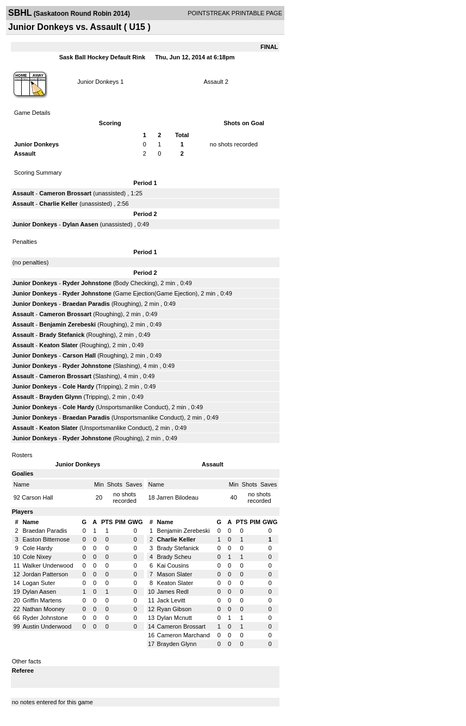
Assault (213, 81)
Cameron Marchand (183, 635)
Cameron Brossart (65, 193)
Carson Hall (79, 355)
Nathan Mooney (43, 609)
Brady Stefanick (61, 334)
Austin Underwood (46, 626)
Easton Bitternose (46, 539)
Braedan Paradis (86, 303)
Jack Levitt (171, 600)
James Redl (173, 591)
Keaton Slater (58, 345)
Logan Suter (38, 583)
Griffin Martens (41, 600)
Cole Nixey (36, 556)
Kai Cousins (173, 565)
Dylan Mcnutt (174, 617)
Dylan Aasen (80, 224)
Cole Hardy (78, 386)
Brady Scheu (174, 556)
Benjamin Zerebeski (67, 324)
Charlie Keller (58, 203)
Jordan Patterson (45, 574)
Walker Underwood (47, 565)
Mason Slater (174, 574)
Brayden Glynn (60, 396)
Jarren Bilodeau (177, 497)
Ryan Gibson (174, 609)
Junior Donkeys (98, 81)
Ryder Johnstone (87, 283)
